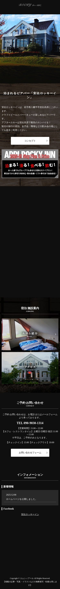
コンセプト (30, 141)
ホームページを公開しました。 (21, 499)
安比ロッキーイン (30, 514)
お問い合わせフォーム (30, 452)
